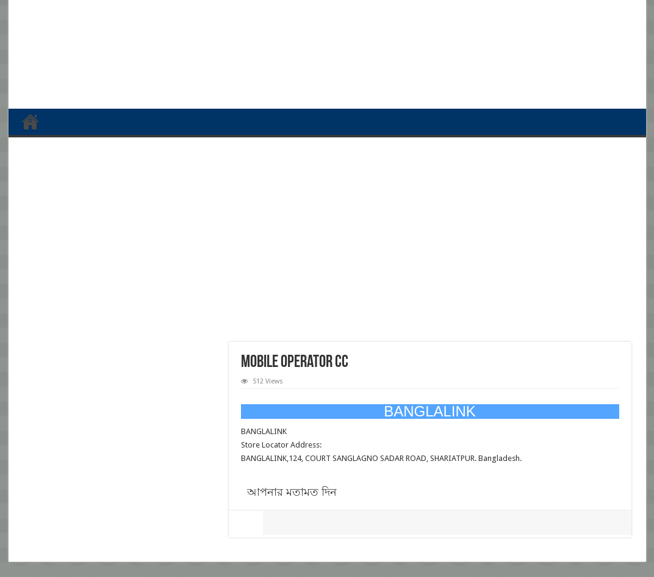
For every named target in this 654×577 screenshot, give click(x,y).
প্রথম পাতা (30, 121)
